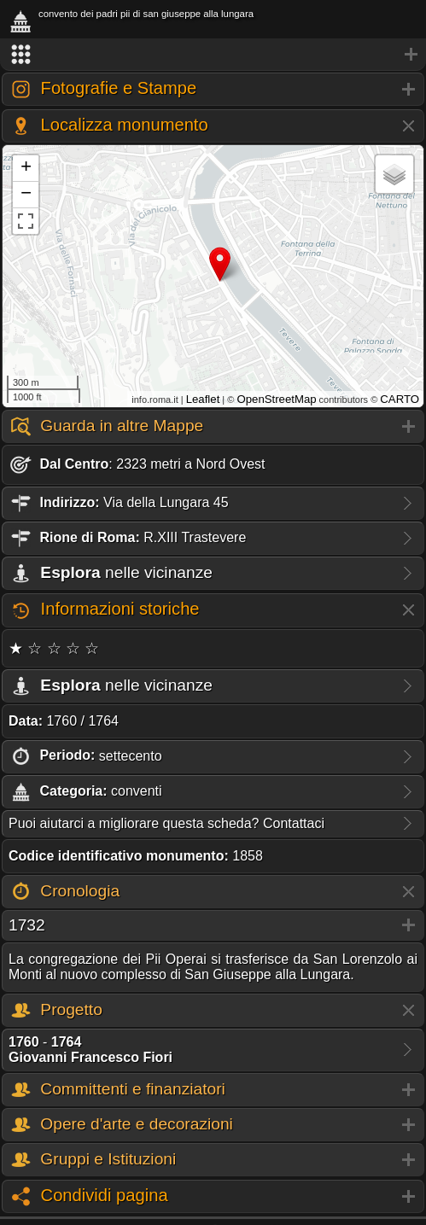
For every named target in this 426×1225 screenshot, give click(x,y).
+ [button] (26, 168)
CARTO (399, 399)
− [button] (26, 194)
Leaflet (203, 399)
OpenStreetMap (276, 399)
